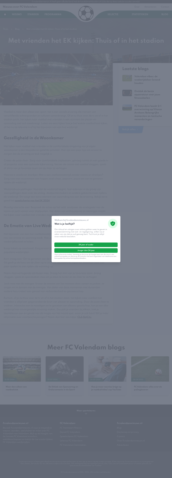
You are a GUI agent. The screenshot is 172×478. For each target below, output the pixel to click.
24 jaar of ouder (86, 245)
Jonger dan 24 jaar (86, 250)
